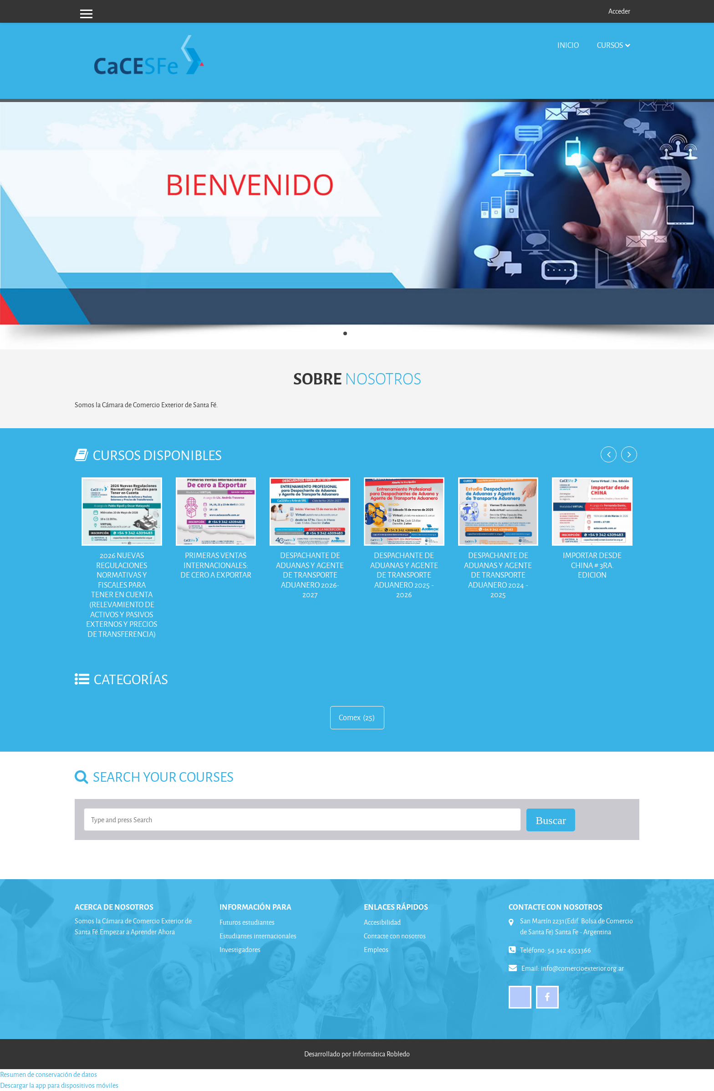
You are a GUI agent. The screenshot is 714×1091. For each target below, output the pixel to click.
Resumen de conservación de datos (48, 1074)
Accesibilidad (382, 922)
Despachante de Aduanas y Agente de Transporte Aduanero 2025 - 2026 (404, 574)
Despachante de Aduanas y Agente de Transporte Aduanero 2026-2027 (310, 574)
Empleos (376, 949)
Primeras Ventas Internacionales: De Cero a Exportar (215, 565)
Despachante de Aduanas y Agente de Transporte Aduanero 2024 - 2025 (498, 574)
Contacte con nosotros (395, 936)
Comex (350, 717)
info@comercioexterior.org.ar (582, 968)
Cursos (610, 45)
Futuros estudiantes (247, 922)
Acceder (619, 11)
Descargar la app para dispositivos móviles (59, 1085)
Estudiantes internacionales (257, 936)
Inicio (568, 45)
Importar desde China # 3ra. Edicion (592, 565)
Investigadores (239, 949)
